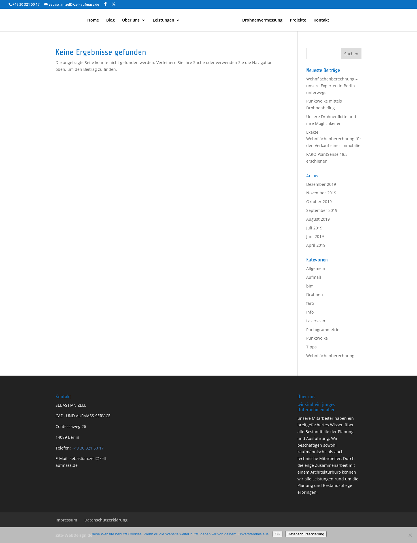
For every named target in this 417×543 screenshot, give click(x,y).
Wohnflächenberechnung (330, 355)
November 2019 (321, 192)
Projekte (298, 20)
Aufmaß (313, 277)
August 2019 (318, 219)
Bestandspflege (337, 485)
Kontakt (321, 20)
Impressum (66, 520)
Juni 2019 (315, 236)
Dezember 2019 (321, 184)
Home (93, 20)
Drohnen (314, 294)
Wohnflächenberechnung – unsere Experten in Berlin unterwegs (332, 85)
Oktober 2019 (319, 201)
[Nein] (410, 535)
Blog (110, 20)
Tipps (311, 347)
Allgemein (315, 268)
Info (310, 312)
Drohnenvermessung (262, 20)
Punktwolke (317, 338)
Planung (346, 431)
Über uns (131, 20)
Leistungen (163, 20)
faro (310, 303)
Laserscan (315, 320)
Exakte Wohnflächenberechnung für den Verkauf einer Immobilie (333, 138)
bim (310, 286)
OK (277, 534)
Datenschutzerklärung (105, 520)
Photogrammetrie (322, 329)
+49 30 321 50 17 (87, 448)
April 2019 (315, 245)
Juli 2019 (314, 228)
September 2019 (321, 210)
